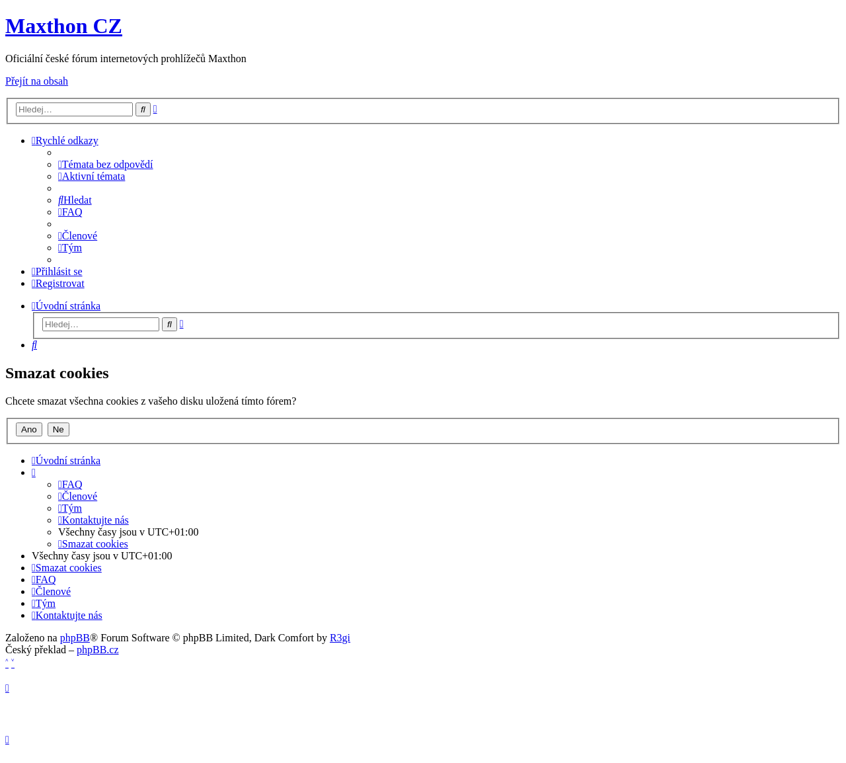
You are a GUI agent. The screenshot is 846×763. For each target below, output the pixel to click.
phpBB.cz (98, 649)
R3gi (340, 637)
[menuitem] (105, 164)
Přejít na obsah (36, 81)
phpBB (75, 637)
